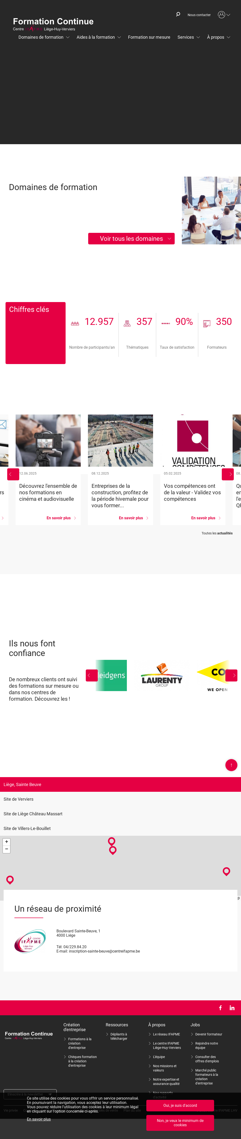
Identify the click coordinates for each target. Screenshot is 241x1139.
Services (186, 37)
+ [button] (6, 842)
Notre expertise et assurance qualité (166, 1081)
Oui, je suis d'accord (180, 1107)
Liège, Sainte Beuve (22, 784)
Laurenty (161, 675)
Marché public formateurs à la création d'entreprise (206, 1076)
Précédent (13, 474)
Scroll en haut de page (231, 765)
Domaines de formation (41, 37)
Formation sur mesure (149, 37)
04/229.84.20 (75, 947)
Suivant (228, 474)
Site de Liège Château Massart (33, 813)
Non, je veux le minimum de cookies (180, 1124)
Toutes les (217, 533)
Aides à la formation (96, 37)
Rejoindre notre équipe (206, 1045)
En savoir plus (39, 1121)
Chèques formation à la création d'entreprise (82, 1061)
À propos (215, 37)
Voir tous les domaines (131, 238)
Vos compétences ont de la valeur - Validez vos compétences (193, 470)
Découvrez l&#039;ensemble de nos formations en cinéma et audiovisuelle (48, 470)
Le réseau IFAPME (166, 1034)
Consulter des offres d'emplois (207, 1059)
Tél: (59, 947)
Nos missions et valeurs (165, 1068)
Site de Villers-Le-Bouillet (27, 828)
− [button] (6, 849)
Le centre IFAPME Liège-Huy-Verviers (167, 1045)
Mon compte (224, 15)
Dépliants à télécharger (119, 1036)
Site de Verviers (18, 799)
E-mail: (62, 951)
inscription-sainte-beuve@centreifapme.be (104, 951)
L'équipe (159, 1057)
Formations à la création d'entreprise (80, 1043)
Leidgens (111, 675)
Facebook (220, 1008)
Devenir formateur (208, 1034)
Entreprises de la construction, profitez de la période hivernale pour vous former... (120, 470)
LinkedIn (232, 1008)
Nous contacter (199, 15)
